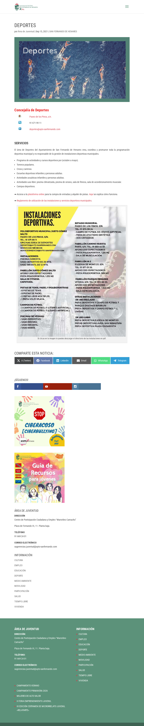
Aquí (91, 194)
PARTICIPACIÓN (21, 591)
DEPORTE (18, 575)
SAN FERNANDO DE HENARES (63, 31)
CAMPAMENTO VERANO (28, 685)
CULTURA (18, 560)
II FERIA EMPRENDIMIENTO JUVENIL (34, 701)
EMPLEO (18, 565)
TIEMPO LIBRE (21, 601)
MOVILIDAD (19, 586)
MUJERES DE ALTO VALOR (29, 696)
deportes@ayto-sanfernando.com (44, 129)
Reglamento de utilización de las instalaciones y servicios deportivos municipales (54, 200)
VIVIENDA (19, 606)
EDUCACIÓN (20, 570)
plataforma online (36, 194)
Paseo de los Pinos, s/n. (40, 116)
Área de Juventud (26, 31)
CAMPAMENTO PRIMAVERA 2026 (32, 690)
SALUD (17, 596)
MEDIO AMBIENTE (22, 581)
